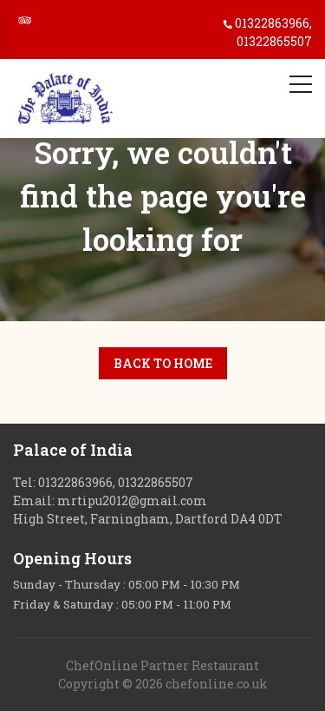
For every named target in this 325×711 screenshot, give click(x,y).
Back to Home (163, 363)
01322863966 (272, 23)
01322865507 (274, 41)
